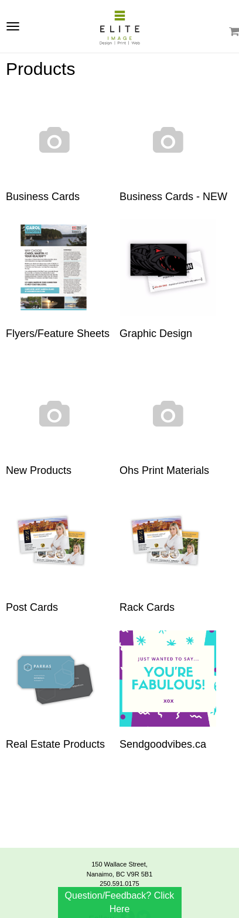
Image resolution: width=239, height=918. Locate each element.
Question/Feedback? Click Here (120, 902)
